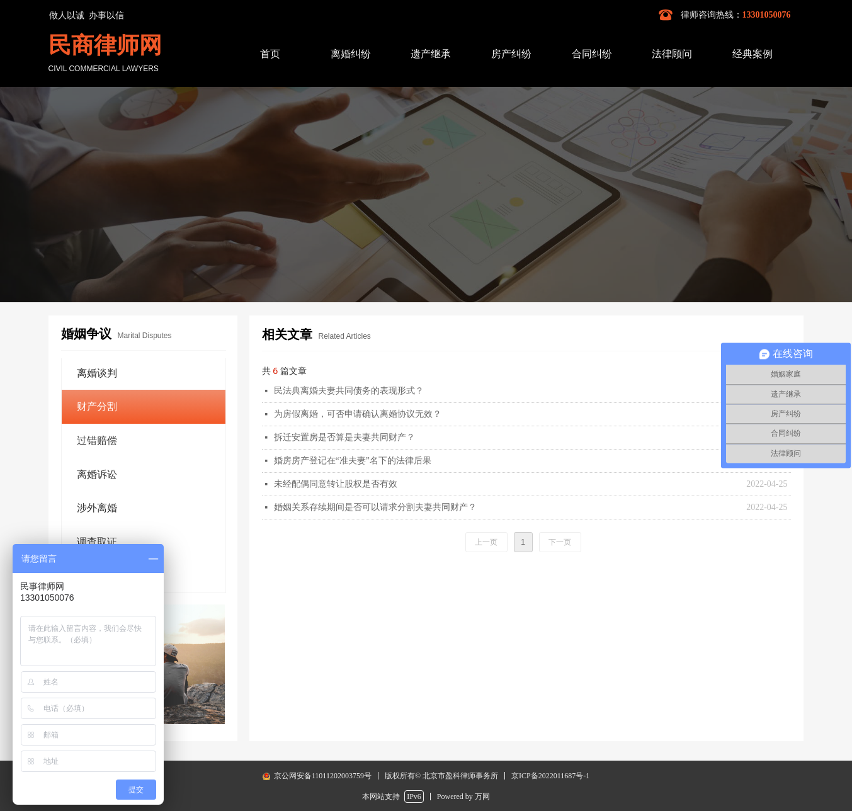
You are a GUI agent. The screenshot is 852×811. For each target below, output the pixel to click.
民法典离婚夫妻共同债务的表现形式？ (349, 390)
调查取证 (97, 541)
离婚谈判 (97, 373)
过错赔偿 (97, 440)
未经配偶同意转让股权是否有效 (335, 484)
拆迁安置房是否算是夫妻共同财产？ (344, 437)
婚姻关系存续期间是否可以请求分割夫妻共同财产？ (375, 507)
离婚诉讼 (97, 474)
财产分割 (97, 406)
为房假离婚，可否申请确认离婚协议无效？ (357, 414)
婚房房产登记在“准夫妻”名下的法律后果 (352, 460)
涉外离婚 (97, 507)
